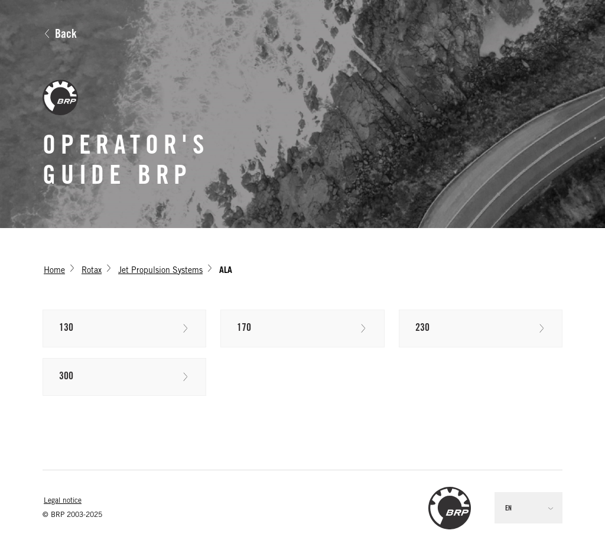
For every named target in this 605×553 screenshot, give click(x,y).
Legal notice (63, 501)
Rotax (92, 271)
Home (54, 271)
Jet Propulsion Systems (160, 271)
